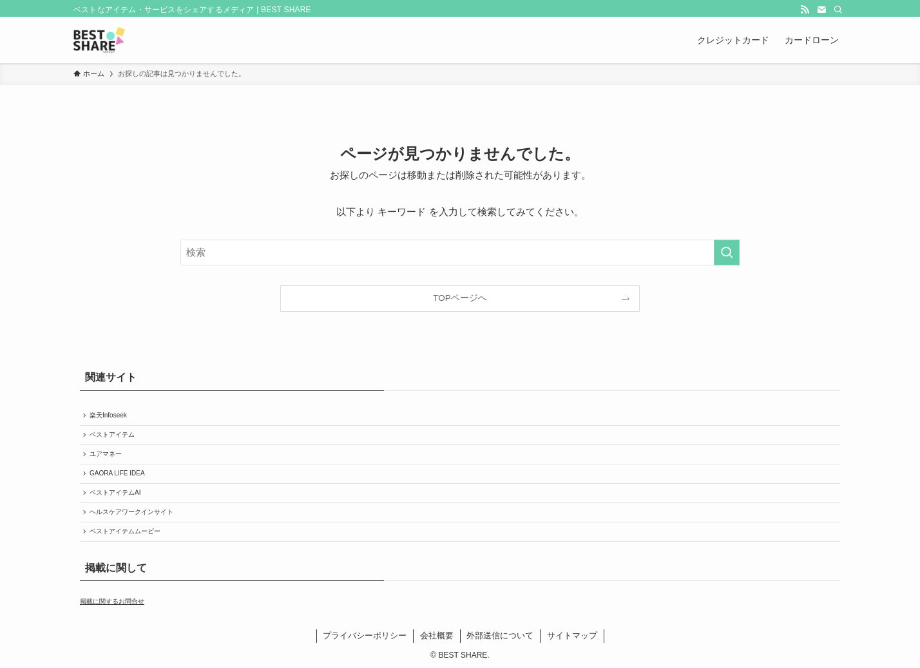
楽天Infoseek (108, 415)
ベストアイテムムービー (125, 531)
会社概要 (437, 635)
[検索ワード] (460, 252)
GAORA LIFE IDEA (117, 473)
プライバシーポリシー (365, 635)
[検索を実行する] (727, 252)
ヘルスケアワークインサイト (131, 511)
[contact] (821, 10)
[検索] (838, 10)
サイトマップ (572, 635)
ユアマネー (106, 453)
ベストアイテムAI (115, 492)
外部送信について (499, 635)
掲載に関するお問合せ (112, 601)
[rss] (804, 10)
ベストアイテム (112, 434)
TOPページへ (460, 298)
